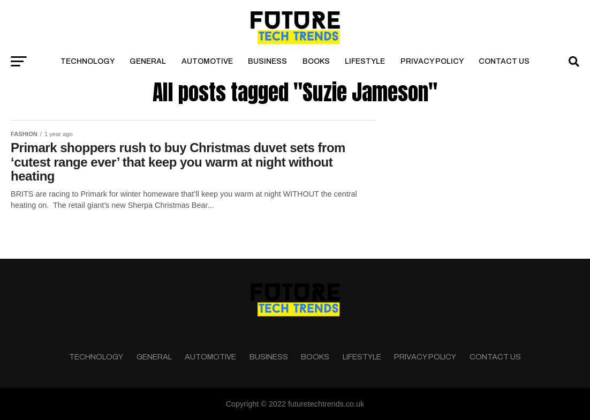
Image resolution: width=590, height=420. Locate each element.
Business (267, 61)
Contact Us (504, 61)
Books (316, 61)
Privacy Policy (432, 61)
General (148, 61)
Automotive (207, 61)
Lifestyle (365, 61)
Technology (87, 61)
